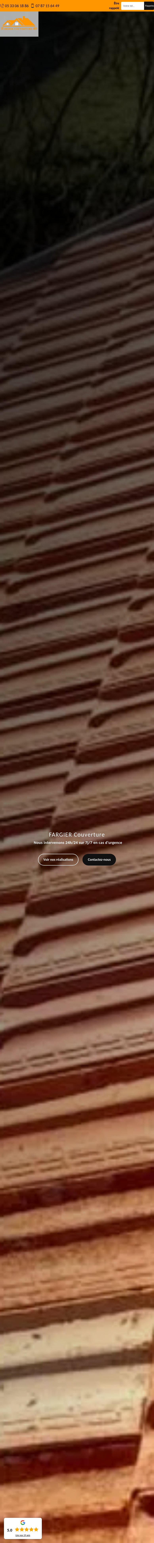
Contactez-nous (99, 859)
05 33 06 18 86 (17, 5)
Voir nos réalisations (58, 859)
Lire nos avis (22, 1535)
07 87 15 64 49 (47, 5)
